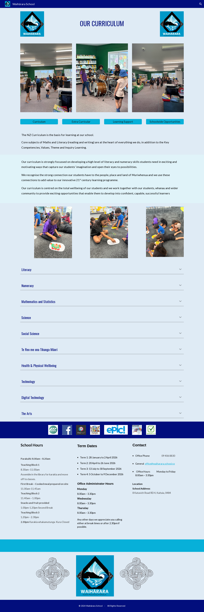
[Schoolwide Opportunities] (165, 121)
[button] (200, 4)
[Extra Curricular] (81, 121)
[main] (102, 23)
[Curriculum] (39, 121)
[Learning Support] (123, 121)
